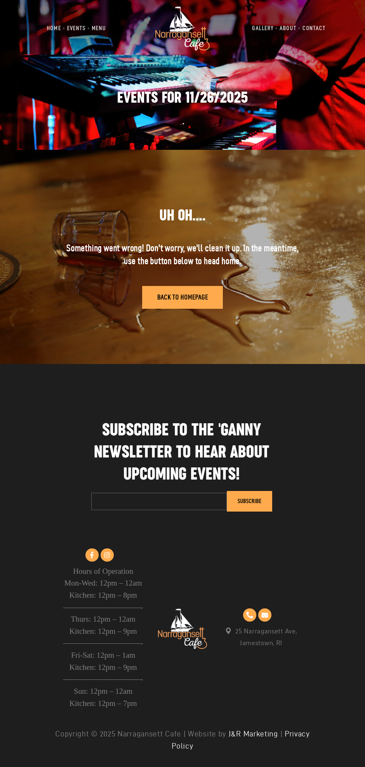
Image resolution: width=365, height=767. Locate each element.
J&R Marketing (253, 733)
